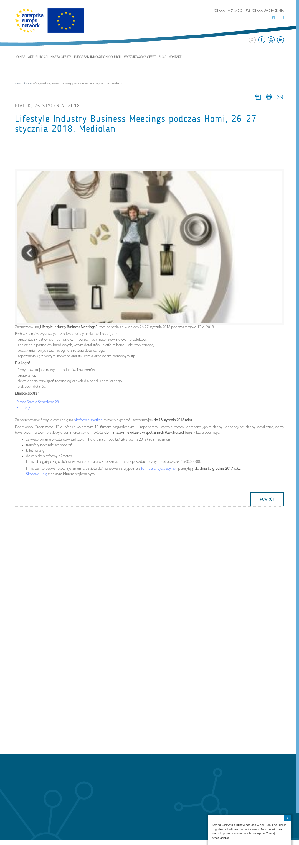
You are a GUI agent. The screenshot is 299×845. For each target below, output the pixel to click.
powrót (267, 499)
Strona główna (23, 83)
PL (274, 18)
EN (282, 18)
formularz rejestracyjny (158, 469)
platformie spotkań (88, 420)
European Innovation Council (97, 57)
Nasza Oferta (60, 57)
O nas (20, 57)
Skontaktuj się (36, 474)
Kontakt (175, 57)
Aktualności (38, 57)
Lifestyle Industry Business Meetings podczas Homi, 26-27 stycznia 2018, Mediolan (136, 123)
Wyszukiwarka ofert (140, 57)
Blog (162, 57)
